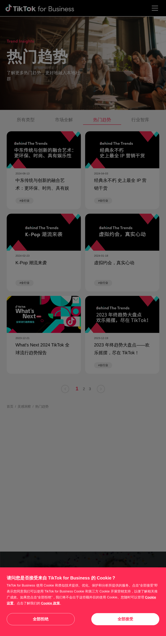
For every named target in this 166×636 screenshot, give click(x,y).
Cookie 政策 (50, 603)
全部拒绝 (40, 619)
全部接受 (125, 619)
